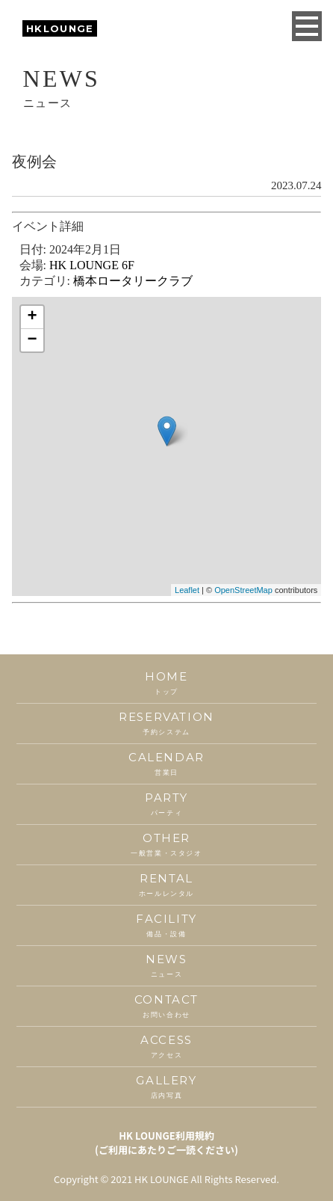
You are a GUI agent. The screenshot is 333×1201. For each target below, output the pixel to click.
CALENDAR (166, 764)
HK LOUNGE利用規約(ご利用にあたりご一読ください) (166, 1142)
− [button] (32, 340)
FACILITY (166, 925)
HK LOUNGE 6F (91, 265)
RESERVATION (166, 723)
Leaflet (187, 590)
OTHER (166, 844)
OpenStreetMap (243, 590)
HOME (166, 683)
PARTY (166, 804)
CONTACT (166, 1006)
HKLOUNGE (59, 28)
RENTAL (166, 885)
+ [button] (32, 317)
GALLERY (166, 1087)
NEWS (166, 966)
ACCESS (166, 1046)
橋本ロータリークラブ (133, 280)
